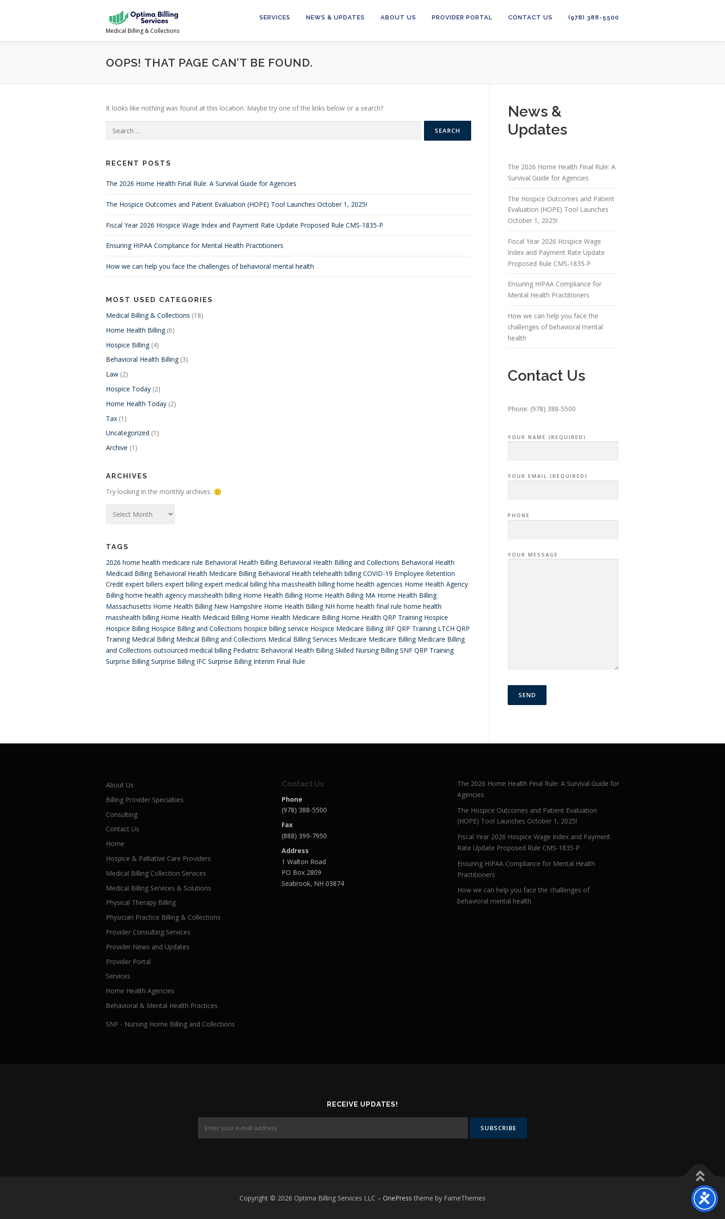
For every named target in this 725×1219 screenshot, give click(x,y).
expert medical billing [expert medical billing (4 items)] (235, 584)
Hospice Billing (127, 344)
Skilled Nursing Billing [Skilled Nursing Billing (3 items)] (366, 650)
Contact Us (530, 17)
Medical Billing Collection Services (156, 873)
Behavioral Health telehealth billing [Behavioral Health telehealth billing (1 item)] (309, 573)
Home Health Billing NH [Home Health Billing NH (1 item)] (299, 606)
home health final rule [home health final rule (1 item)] (369, 606)
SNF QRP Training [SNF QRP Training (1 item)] (427, 650)
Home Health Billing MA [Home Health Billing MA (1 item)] (339, 595)
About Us (398, 17)
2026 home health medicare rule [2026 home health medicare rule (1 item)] (154, 562)
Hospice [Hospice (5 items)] (436, 617)
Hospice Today (128, 388)
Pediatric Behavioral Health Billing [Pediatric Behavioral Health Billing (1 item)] (283, 650)
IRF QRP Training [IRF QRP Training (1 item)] (410, 628)
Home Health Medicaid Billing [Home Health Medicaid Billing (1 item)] (205, 617)
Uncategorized (127, 432)
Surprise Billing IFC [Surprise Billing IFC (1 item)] (178, 661)
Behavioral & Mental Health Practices (162, 1005)
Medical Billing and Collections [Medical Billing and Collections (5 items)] (221, 639)
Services (274, 17)
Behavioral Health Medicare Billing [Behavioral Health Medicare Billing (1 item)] (205, 573)
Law (112, 374)
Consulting (121, 814)
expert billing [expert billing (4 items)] (184, 584)
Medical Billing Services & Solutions (158, 888)
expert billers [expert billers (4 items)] (144, 584)
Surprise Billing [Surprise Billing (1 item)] (127, 661)
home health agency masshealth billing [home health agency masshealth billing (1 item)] (183, 595)
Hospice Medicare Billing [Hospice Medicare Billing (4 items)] (346, 628)
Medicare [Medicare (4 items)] (353, 639)
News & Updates (335, 17)
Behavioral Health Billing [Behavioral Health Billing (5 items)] (241, 562)
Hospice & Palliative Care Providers (158, 858)
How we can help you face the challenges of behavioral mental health (210, 266)
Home (115, 843)
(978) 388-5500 (593, 17)
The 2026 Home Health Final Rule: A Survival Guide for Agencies (201, 183)
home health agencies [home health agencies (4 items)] (370, 584)
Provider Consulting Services (148, 932)
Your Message (563, 611)
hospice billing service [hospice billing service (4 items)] (276, 628)
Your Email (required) (563, 483)
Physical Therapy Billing (141, 902)
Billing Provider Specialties (145, 799)
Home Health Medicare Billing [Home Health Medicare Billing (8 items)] (295, 617)
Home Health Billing (135, 330)
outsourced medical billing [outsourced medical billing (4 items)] (192, 650)
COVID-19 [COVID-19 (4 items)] (378, 573)
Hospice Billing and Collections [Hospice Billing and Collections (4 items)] (196, 628)
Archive (117, 447)
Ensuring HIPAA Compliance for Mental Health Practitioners (194, 245)
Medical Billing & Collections (148, 315)
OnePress (397, 1197)
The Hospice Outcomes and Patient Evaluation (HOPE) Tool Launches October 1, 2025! (236, 204)
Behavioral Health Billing (142, 359)
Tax (111, 418)
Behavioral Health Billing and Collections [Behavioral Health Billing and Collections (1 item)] (339, 562)
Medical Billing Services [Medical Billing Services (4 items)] (302, 639)
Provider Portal (462, 17)
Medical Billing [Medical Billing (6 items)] (153, 639)
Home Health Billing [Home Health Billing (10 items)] (272, 595)
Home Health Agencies (140, 990)
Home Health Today (136, 403)
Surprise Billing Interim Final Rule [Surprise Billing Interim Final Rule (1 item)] (256, 661)
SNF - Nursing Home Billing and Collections (170, 1024)
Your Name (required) (563, 444)
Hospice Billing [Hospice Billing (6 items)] (127, 628)
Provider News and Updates (148, 946)
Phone (563, 523)
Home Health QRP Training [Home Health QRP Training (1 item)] (381, 617)
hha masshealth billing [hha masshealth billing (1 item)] (302, 584)
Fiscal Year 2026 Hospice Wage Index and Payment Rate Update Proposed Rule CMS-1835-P (244, 225)
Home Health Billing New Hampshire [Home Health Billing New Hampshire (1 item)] (207, 606)
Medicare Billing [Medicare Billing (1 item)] (392, 639)
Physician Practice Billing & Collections (163, 917)
